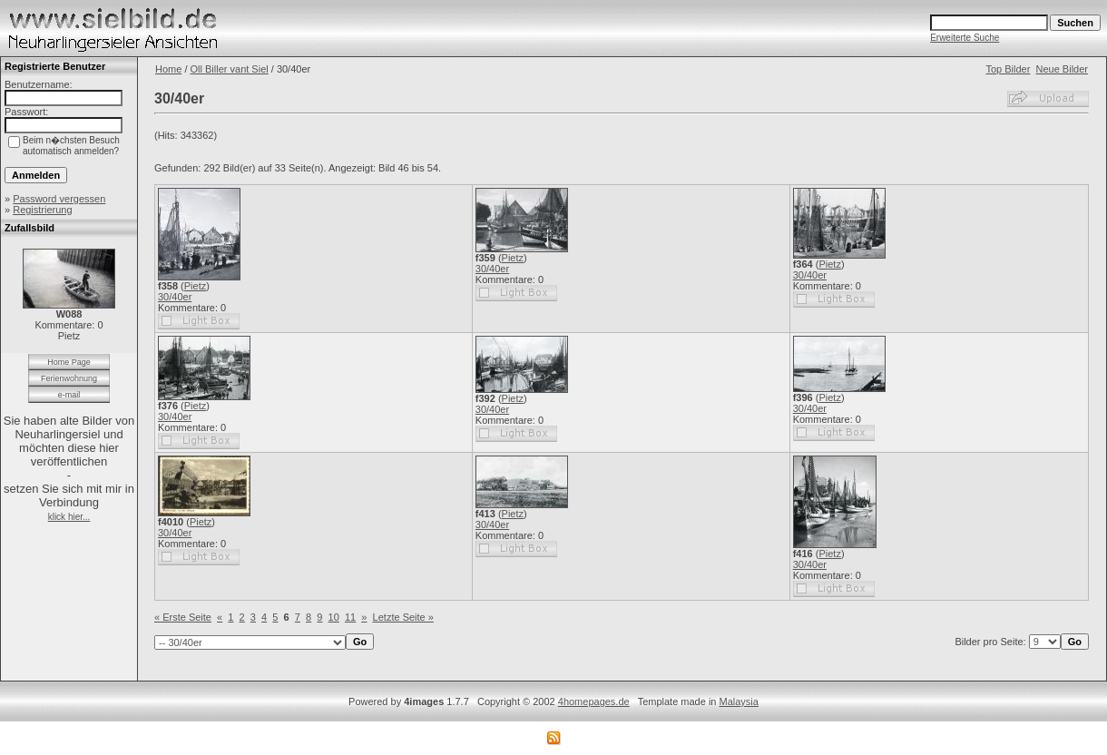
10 (333, 617)
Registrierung (42, 209)
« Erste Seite (182, 617)
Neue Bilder (1062, 69)
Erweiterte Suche (964, 38)
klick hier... (69, 517)
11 (350, 617)
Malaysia (739, 701)
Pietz (195, 285)
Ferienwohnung (69, 378)
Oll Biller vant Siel (230, 69)
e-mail (69, 394)
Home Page (69, 362)
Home (168, 69)
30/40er (174, 296)
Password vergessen (59, 198)
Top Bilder (1007, 69)
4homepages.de (594, 701)
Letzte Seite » (403, 617)
